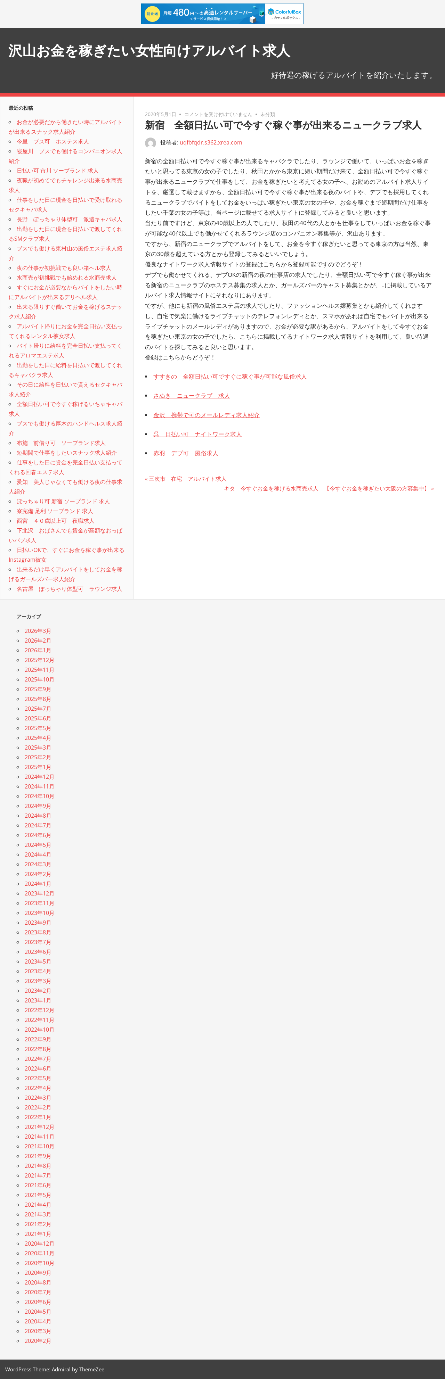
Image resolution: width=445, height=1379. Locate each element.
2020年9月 (38, 1273)
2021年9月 (38, 1156)
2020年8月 (38, 1282)
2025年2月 (38, 757)
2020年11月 (40, 1253)
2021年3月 (38, 1214)
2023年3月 (38, 981)
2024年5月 (38, 845)
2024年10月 (40, 796)
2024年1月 (38, 883)
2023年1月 (38, 1000)
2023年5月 (38, 961)
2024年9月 (38, 806)
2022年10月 (40, 1029)
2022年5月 (38, 1078)
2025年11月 (40, 670)
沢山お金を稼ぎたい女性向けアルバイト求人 (149, 50)
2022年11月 (40, 1020)
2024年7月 (38, 825)
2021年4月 (38, 1204)
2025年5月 (38, 728)
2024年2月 (38, 874)
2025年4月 (38, 738)
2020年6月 (38, 1302)
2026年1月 (38, 650)
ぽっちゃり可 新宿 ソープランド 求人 (63, 501)
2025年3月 (38, 747)
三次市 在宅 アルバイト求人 (187, 478)
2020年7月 (38, 1292)
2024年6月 (38, 835)
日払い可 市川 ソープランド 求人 (58, 170)
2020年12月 (40, 1243)
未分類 (267, 114)
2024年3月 (38, 864)
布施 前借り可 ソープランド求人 (61, 443)
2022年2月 (38, 1107)
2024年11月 (40, 786)
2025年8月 (38, 699)
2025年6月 (38, 718)
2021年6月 (38, 1185)
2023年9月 (38, 922)
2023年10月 (40, 913)
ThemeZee (91, 1369)
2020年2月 (38, 1341)
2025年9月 (38, 689)
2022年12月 (40, 1010)
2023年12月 (40, 893)
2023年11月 (40, 903)
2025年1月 (38, 767)
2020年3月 (38, 1331)
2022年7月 (38, 1059)
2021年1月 (38, 1234)
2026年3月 (38, 631)
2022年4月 (38, 1088)
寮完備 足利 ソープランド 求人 (55, 511)
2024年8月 (38, 815)
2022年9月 (38, 1039)
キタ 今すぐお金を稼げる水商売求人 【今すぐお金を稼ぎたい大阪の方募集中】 (327, 488)
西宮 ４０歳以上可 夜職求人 (56, 521)
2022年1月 (38, 1117)
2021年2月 (38, 1224)
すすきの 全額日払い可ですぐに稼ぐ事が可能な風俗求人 (230, 376)
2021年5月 (38, 1195)
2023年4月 (38, 971)
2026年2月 (38, 640)
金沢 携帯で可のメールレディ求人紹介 (206, 415)
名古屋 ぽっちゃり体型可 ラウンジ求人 (69, 589)
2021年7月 (38, 1175)
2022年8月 (38, 1049)
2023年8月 (38, 932)
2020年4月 (38, 1321)
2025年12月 (40, 660)
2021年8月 (38, 1166)
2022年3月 (38, 1097)
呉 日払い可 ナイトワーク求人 (197, 434)
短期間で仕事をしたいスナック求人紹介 (67, 452)
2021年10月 (40, 1146)
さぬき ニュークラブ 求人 (191, 395)
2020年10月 (40, 1263)
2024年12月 (40, 777)
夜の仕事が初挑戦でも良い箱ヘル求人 (64, 268)
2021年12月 (40, 1127)
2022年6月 (38, 1068)
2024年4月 (38, 854)
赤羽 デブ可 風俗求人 (185, 453)
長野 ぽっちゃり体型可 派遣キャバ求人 (69, 219)
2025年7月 (38, 708)
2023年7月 (38, 942)
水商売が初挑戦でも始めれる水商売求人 (67, 277)
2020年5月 (38, 1311)
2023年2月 (38, 990)
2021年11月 (40, 1136)
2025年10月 (40, 679)
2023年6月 (38, 952)
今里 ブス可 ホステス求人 (53, 141)
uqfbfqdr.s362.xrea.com (211, 142)
